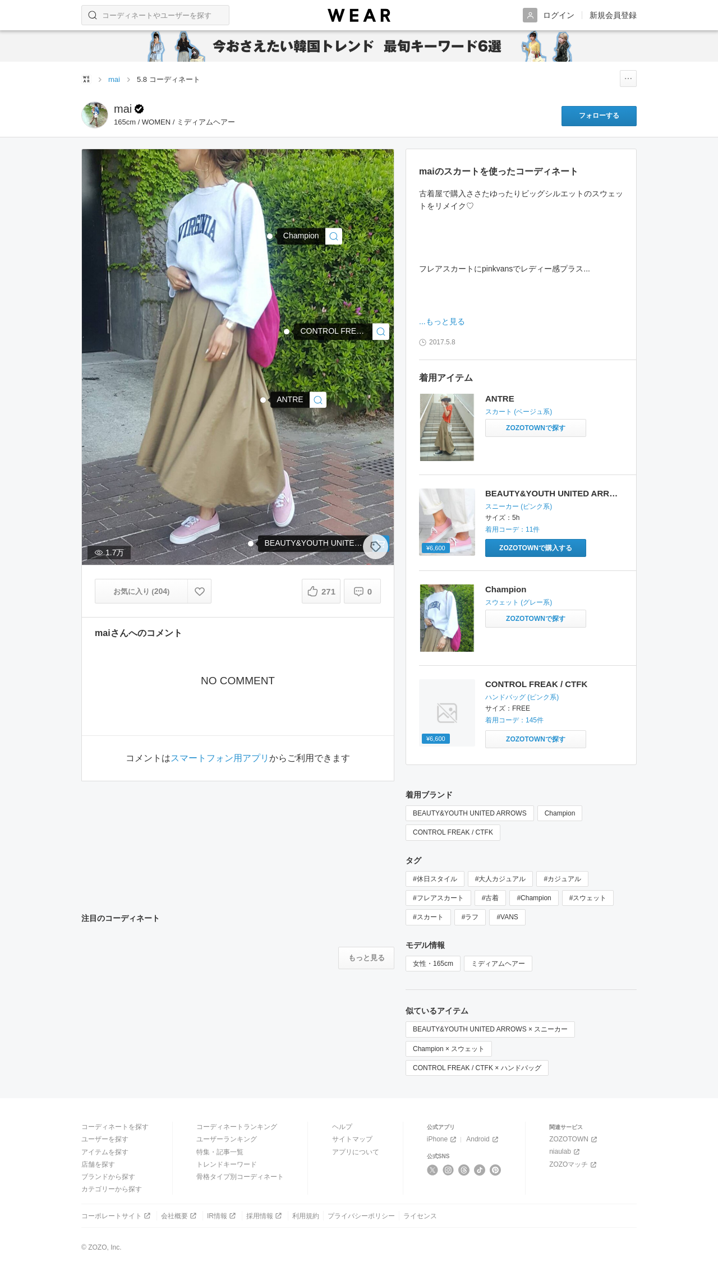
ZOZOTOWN (574, 1139)
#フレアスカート (438, 898)
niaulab (565, 1151)
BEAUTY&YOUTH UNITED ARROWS (557, 493)
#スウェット (588, 898)
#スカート (428, 917)
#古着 (490, 898)
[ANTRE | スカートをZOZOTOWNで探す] (535, 428)
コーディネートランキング (236, 1127)
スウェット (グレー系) (518, 602)
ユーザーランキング (226, 1139)
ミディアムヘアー (498, 964)
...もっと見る (442, 321)
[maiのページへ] (94, 115)
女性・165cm (433, 964)
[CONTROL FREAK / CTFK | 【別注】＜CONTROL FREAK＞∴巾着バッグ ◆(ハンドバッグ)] (341, 331)
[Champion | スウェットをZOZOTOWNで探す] (535, 619)
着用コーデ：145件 (514, 720)
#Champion (534, 898)
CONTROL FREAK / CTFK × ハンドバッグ (477, 1068)
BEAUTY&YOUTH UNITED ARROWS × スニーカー (490, 1029)
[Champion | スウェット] (309, 236)
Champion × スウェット (449, 1049)
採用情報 (265, 1215)
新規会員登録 (613, 15)
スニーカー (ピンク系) (518, 506)
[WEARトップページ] (86, 79)
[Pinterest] (495, 1170)
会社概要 (180, 1215)
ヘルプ (342, 1127)
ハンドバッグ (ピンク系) (522, 697)
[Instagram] (448, 1170)
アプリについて (355, 1152)
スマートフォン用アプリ (220, 758)
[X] (433, 1170)
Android (483, 1139)
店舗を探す (98, 1164)
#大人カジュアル (500, 879)
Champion (505, 589)
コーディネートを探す (115, 1127)
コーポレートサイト (117, 1215)
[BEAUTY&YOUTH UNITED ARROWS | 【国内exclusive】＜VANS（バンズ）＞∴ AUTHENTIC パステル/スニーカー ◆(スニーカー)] (323, 544)
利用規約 (305, 1216)
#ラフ (470, 917)
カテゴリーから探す (111, 1189)
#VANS (507, 917)
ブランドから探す (108, 1177)
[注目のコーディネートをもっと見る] (366, 958)
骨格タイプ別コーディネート (240, 1177)
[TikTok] (480, 1170)
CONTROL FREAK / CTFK (536, 684)
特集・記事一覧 (219, 1152)
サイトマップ (352, 1139)
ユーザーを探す (104, 1139)
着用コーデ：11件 (512, 529)
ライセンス (420, 1216)
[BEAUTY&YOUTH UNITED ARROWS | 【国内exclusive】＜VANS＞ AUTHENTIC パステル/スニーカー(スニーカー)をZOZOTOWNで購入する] (535, 548)
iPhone (442, 1139)
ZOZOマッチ (574, 1164)
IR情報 (222, 1215)
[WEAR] (359, 15)
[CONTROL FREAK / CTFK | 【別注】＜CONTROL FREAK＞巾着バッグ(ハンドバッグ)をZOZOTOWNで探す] (535, 739)
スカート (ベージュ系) (518, 412)
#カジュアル (562, 879)
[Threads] (464, 1170)
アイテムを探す (104, 1152)
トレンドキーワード (226, 1164)
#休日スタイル (435, 879)
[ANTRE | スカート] (298, 399)
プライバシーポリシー (361, 1216)
